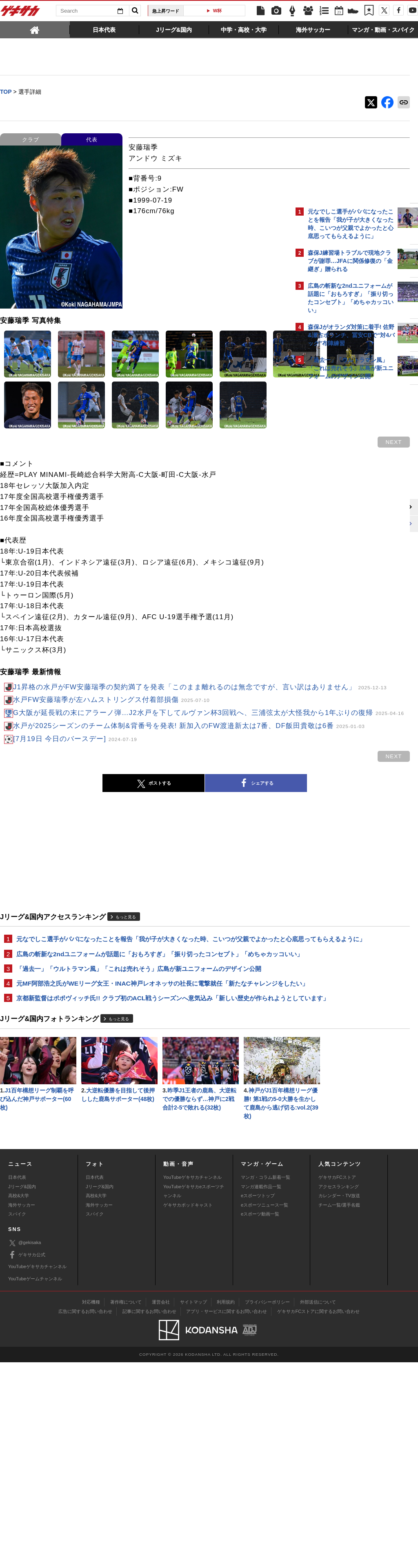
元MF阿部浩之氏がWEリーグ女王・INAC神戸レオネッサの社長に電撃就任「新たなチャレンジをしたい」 (143, 1091)
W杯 (217, 10)
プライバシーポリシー (267, 1501)
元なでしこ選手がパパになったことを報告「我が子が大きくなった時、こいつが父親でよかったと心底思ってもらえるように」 (144, 1028)
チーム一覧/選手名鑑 (339, 1404)
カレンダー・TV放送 (339, 1395)
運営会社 (161, 1501)
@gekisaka (24, 1443)
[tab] (35, 29)
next (259, 493)
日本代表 (17, 1377)
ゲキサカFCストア (337, 1377)
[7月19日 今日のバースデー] (75, 823)
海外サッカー (21, 1404)
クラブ (30, 140)
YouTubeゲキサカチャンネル (192, 1377)
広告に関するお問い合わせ (85, 1511)
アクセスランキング (338, 1386)
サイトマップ (193, 1501)
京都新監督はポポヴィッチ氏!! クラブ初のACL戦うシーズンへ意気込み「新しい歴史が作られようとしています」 (145, 1115)
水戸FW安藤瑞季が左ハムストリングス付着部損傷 (111, 762)
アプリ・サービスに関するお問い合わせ (226, 1511)
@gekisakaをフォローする (341, 507)
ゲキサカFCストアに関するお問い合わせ (318, 1511)
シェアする (188, 867)
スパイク (17, 1413)
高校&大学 (18, 1395)
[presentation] (35, 29)
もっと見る (126, 1001)
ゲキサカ (20, 13)
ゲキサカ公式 (26, 1455)
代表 (92, 140)
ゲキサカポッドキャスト (188, 1404)
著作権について (126, 1501)
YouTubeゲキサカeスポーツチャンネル (193, 1391)
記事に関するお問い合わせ (149, 1511)
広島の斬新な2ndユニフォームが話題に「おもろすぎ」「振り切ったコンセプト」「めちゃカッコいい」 (144, 1052)
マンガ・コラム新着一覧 (265, 1377)
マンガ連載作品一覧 (261, 1386)
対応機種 (91, 1501)
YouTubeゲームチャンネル (35, 1478)
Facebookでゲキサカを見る (342, 524)
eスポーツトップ (258, 1395)
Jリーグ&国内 (22, 1386)
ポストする (86, 868)
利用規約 (226, 1501)
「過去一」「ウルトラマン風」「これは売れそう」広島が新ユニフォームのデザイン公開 (138, 1071)
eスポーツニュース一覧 (264, 1404)
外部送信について (318, 1501)
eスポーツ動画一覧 (260, 1413)
